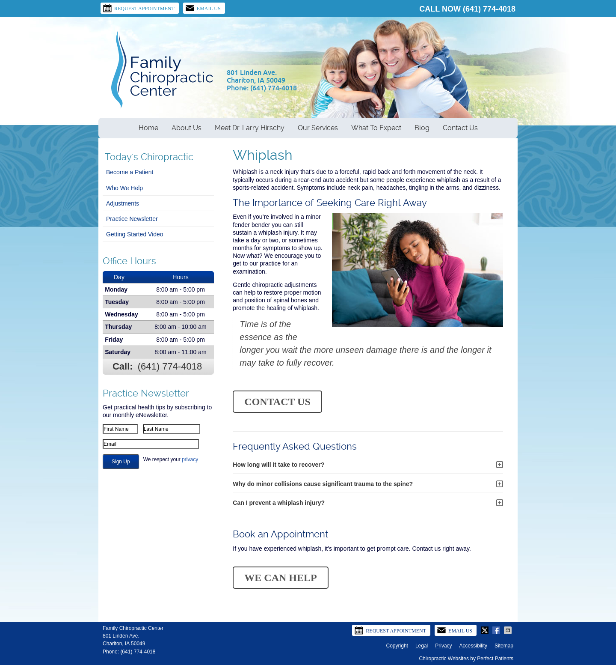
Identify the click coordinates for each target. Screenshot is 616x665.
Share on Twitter (485, 630)
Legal (421, 646)
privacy (190, 459)
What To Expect (376, 128)
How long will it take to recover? (278, 464)
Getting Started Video (134, 234)
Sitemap (504, 646)
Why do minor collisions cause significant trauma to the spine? (323, 483)
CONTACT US (277, 401)
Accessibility (473, 646)
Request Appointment (139, 8)
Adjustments (122, 203)
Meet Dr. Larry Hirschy (249, 128)
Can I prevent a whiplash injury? (279, 502)
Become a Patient (130, 172)
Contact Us (460, 128)
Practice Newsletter (132, 218)
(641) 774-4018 (489, 9)
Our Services (318, 128)
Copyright (397, 646)
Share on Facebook (497, 630)
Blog (422, 128)
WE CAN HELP (280, 577)
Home (148, 128)
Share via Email (508, 630)
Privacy (443, 646)
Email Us (203, 8)
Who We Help (124, 188)
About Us (186, 128)
